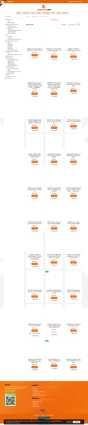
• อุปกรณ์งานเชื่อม (11, 22)
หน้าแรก (19, 13)
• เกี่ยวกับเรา (35, 388)
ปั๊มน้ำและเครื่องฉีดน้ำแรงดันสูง (11, 51)
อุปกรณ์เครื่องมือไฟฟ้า (10, 67)
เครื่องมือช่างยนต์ (9, 56)
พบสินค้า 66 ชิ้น (30, 25)
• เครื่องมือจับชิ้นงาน (11, 64)
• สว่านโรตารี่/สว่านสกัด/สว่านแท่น (14, 39)
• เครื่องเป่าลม (10, 29)
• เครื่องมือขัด (10, 45)
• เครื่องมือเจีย (10, 48)
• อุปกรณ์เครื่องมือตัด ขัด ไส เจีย (14, 71)
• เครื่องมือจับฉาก (10, 62)
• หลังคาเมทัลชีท (35, 406)
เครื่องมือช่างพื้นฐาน (9, 58)
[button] (71, 13)
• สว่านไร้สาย (9, 38)
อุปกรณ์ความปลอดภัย (9, 76)
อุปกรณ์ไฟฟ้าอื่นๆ (10, 73)
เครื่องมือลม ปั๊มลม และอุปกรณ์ (11, 24)
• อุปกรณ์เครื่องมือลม (11, 33)
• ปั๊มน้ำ (8, 53)
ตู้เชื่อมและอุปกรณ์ (9, 19)
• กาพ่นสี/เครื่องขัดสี (11, 31)
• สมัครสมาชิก (35, 390)
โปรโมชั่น (38, 13)
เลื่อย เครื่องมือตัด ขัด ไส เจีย (11, 41)
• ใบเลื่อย (9, 70)
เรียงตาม (64, 25)
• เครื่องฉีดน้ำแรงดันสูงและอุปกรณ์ (14, 54)
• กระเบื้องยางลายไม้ (37, 401)
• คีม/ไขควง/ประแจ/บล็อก (12, 59)
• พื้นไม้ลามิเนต (35, 403)
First (53, 378)
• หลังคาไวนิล (35, 405)
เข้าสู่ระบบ (4, 1)
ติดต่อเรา (65, 13)
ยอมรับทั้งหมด (76, 422)
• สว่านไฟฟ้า (9, 36)
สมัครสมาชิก (11, 1)
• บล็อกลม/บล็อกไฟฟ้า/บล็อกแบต (14, 30)
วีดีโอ (53, 13)
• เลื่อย (8, 42)
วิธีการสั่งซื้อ (46, 13)
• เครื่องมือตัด (10, 44)
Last (55, 378)
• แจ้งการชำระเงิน (36, 393)
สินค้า (32, 13)
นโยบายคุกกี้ (17, 422)
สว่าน (6, 35)
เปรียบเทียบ (35, 58)
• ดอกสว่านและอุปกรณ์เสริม (12, 69)
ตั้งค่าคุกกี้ (69, 422)
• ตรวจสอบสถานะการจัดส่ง (38, 395)
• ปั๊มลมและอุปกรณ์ (11, 26)
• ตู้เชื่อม (8, 21)
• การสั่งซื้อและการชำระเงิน (38, 392)
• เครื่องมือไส (9, 47)
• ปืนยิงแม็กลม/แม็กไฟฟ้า (12, 27)
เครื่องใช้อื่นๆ (8, 74)
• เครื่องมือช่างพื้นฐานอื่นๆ (12, 65)
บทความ (59, 13)
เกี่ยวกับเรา (26, 13)
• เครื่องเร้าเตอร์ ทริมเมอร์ (12, 50)
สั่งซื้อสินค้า (34, 55)
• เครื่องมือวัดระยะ (10, 61)
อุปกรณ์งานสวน (8, 78)
